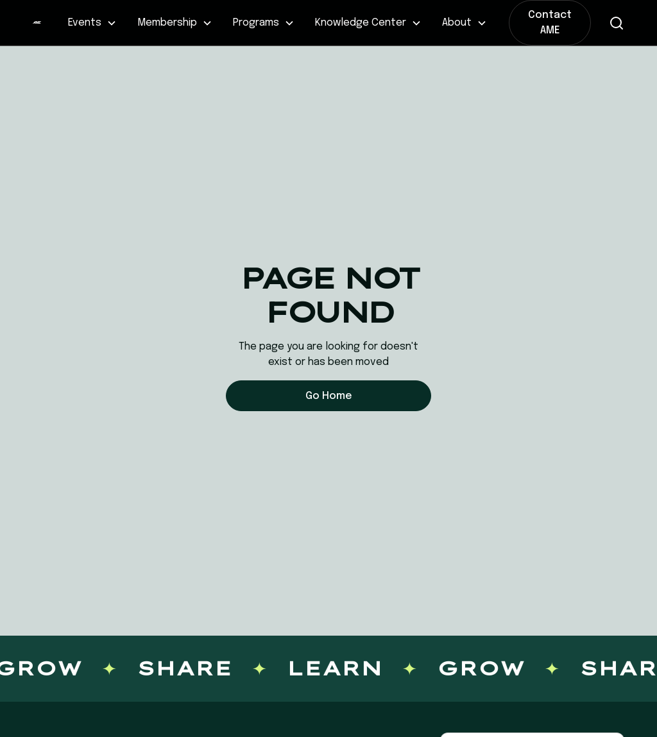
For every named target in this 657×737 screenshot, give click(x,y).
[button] (92, 23)
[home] (36, 23)
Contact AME (550, 23)
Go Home (328, 396)
